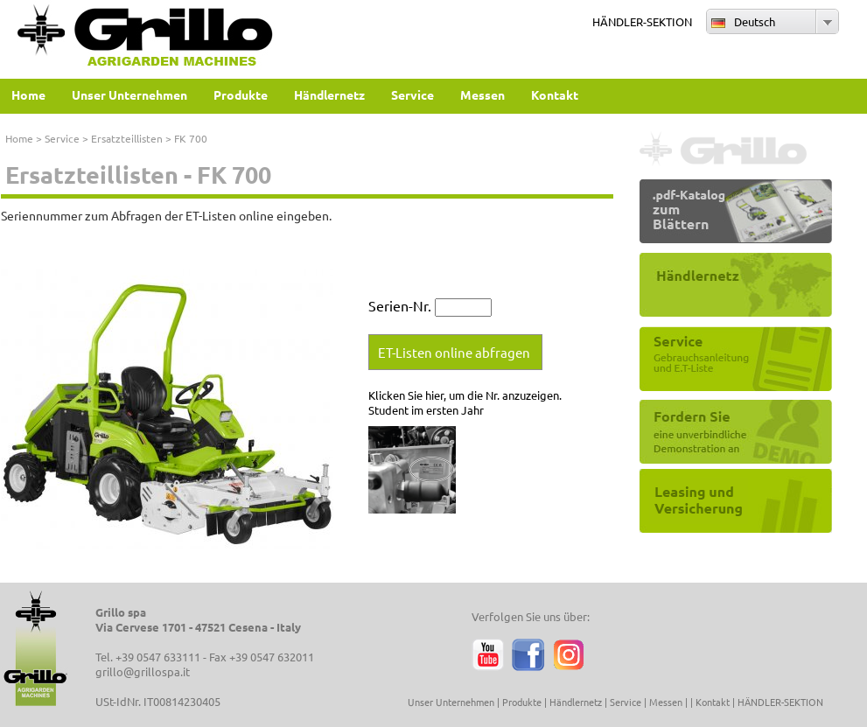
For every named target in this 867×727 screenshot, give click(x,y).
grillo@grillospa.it (142, 671)
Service (62, 138)
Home (19, 138)
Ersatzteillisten (127, 138)
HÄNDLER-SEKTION (642, 21)
